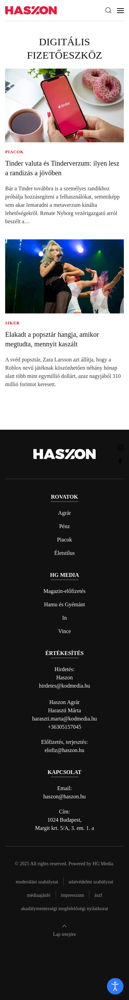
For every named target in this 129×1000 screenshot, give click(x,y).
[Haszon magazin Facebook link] (120, 461)
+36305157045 (64, 727)
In (64, 618)
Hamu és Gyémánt (64, 604)
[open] (115, 986)
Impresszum (72, 895)
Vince (64, 631)
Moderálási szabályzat (37, 881)
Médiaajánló (38, 895)
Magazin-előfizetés (64, 591)
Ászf (98, 895)
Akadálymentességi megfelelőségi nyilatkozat (64, 908)
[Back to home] (31, 10)
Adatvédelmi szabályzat (90, 881)
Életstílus (64, 553)
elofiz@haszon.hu (65, 750)
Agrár (64, 513)
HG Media (103, 863)
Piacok (64, 540)
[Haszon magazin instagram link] (120, 447)
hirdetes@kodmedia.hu (64, 686)
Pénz (64, 526)
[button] (108, 10)
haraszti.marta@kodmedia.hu (64, 719)
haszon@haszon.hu (64, 796)
